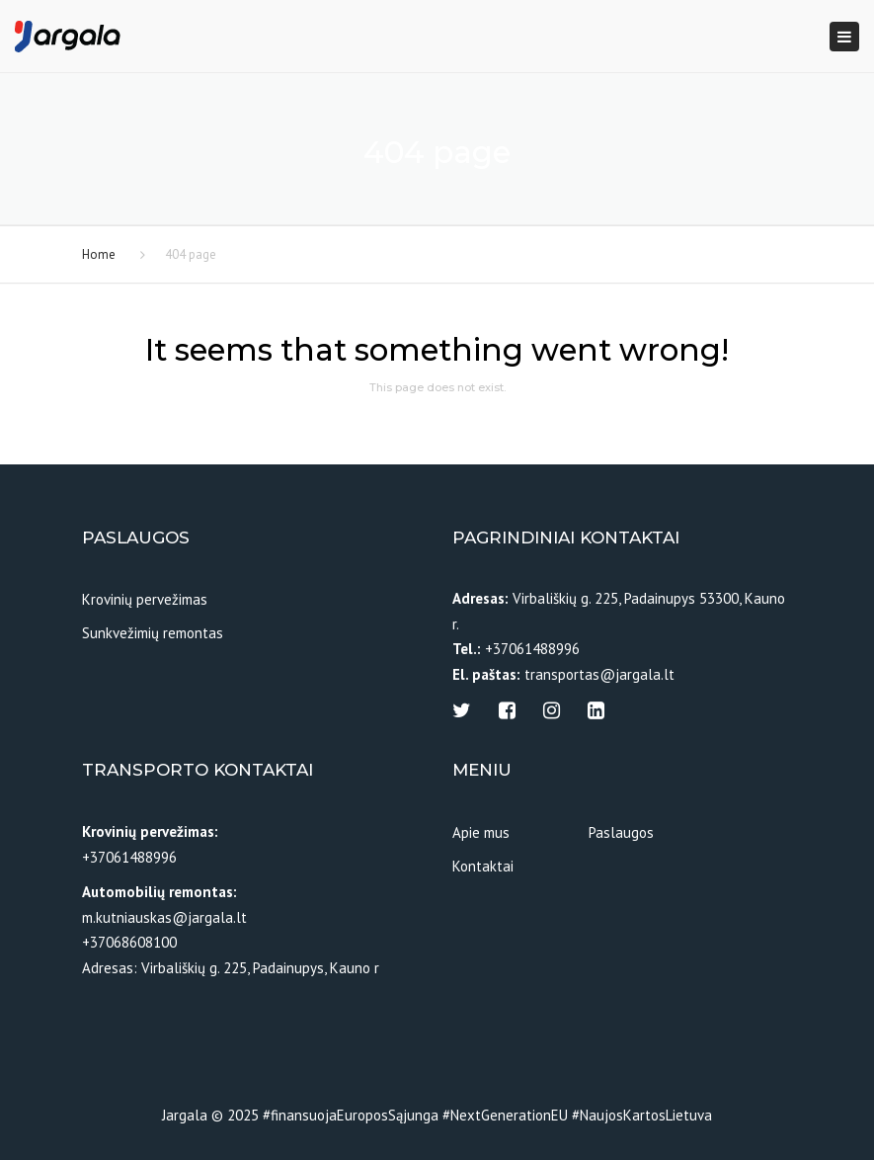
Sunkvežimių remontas (152, 632)
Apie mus (481, 832)
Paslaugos (621, 832)
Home (99, 254)
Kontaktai (483, 866)
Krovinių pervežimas (144, 599)
